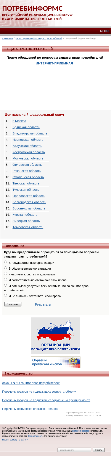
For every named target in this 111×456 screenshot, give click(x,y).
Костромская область (29, 152)
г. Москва (19, 121)
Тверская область (26, 183)
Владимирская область (30, 133)
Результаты (43, 304)
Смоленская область (28, 177)
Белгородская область (29, 202)
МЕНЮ (104, 31)
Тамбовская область (28, 227)
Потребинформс (80, 431)
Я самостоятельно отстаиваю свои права (37, 280)
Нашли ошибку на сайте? (15, 440)
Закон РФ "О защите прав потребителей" (31, 383)
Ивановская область (28, 139)
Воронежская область (29, 208)
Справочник (7, 38)
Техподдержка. (35, 436)
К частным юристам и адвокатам (32, 274)
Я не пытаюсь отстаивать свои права (35, 296)
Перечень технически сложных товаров (30, 409)
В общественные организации (30, 268)
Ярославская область (29, 196)
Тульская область (26, 189)
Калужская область (27, 146)
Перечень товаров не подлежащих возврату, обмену (39, 391)
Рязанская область (27, 171)
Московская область (28, 158)
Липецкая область (26, 221)
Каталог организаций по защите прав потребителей (39, 38)
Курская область (25, 214)
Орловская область (27, 164)
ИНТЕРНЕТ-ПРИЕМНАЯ (54, 63)
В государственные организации (31, 262)
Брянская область (26, 127)
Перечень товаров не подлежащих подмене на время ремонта (46, 400)
